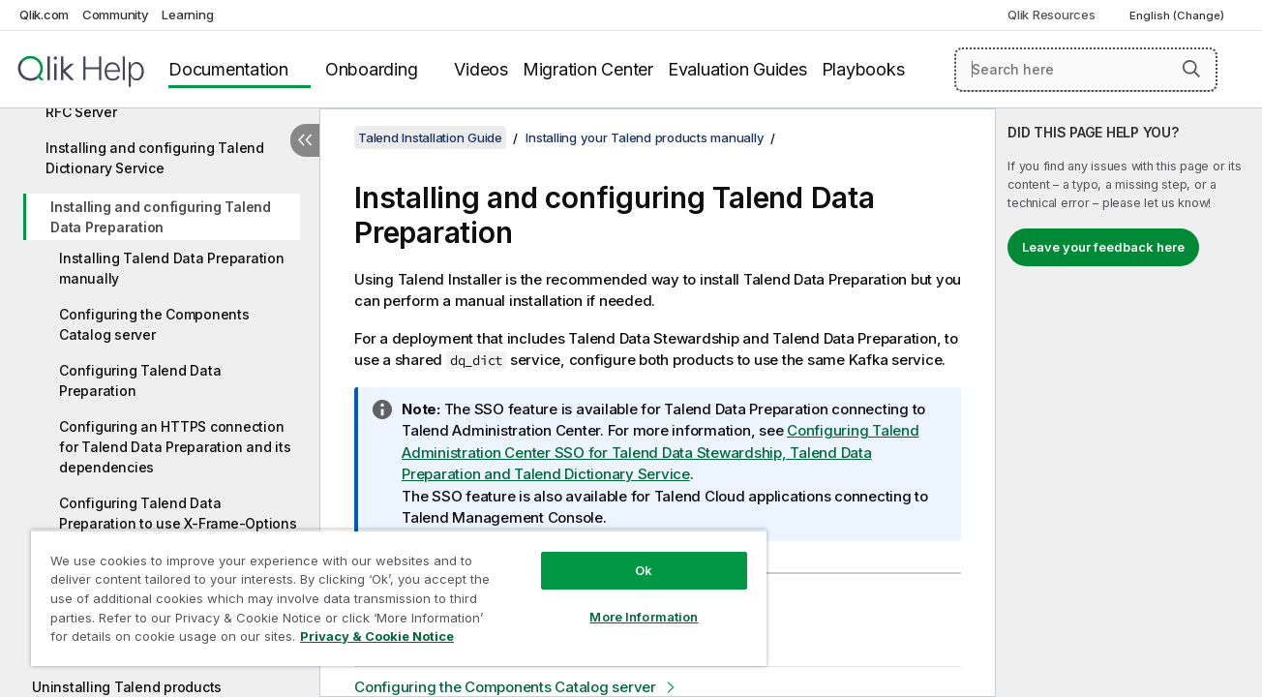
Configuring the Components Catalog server (154, 324)
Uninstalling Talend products (127, 687)
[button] (1191, 68)
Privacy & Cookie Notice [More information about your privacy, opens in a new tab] (377, 636)
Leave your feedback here (1103, 247)
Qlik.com (44, 14)
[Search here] (1086, 69)
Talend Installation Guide (430, 137)
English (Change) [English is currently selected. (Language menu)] (1178, 15)
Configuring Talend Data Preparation (140, 380)
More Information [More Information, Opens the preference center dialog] (640, 616)
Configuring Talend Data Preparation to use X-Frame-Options (178, 513)
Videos (481, 69)
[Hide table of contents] (304, 140)
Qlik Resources (1051, 14)
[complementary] (1129, 402)
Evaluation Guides (737, 69)
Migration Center (588, 69)
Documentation (228, 69)
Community (115, 14)
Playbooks (863, 69)
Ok (640, 570)
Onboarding (371, 69)
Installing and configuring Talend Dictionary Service (154, 157)
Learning (187, 14)
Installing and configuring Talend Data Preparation (160, 216)
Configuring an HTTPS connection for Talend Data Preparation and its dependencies (174, 446)
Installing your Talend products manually (645, 137)
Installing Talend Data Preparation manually (172, 268)
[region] (397, 598)
